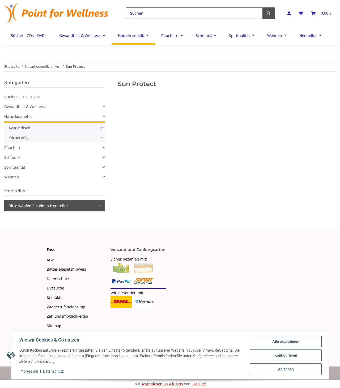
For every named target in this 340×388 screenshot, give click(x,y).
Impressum (28, 371)
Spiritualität (14, 167)
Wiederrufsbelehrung (66, 306)
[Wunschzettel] (301, 13)
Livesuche (55, 288)
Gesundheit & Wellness (25, 106)
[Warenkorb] (321, 13)
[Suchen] (194, 13)
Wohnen (11, 177)
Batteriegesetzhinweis (66, 269)
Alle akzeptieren (285, 341)
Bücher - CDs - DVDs (22, 96)
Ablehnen (286, 369)
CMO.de (199, 383)
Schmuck (12, 157)
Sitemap (54, 325)
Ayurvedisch (19, 127)
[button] (289, 13)
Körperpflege (20, 137)
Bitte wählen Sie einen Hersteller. (38, 205)
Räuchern (13, 147)
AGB (50, 259)
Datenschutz (58, 278)
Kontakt (53, 297)
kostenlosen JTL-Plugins (162, 383)
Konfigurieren (285, 355)
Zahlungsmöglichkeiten (67, 316)
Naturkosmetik (18, 116)
